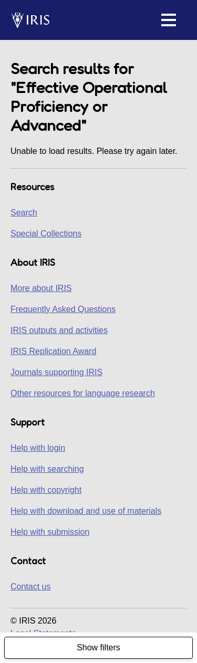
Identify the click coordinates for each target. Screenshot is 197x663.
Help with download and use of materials (86, 510)
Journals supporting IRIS (56, 372)
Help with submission (50, 531)
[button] (168, 20)
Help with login (38, 447)
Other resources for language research (83, 393)
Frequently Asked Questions (63, 309)
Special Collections (46, 233)
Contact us (30, 586)
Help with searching (47, 468)
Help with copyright (46, 489)
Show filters (98, 647)
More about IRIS (41, 288)
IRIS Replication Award (53, 351)
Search (24, 212)
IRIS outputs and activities (59, 330)
